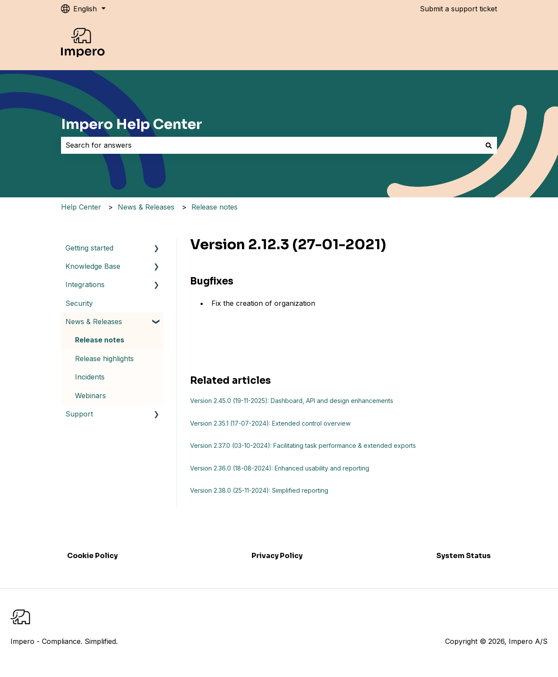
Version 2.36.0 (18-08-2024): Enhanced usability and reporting (279, 468)
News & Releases (146, 207)
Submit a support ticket (458, 8)
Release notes (214, 207)
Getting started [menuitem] (89, 248)
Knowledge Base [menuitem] (92, 266)
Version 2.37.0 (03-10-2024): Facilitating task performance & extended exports (303, 445)
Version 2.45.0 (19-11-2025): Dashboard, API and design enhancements (291, 400)
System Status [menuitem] (463, 555)
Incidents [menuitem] (90, 376)
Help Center (81, 207)
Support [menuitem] (79, 414)
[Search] (488, 145)
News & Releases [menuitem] (93, 321)
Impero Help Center (131, 124)
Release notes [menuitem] (99, 339)
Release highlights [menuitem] (104, 358)
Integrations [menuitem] (85, 284)
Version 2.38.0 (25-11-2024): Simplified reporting (259, 490)
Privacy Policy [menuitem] (277, 555)
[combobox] (270, 145)
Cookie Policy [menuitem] (92, 555)
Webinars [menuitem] (90, 395)
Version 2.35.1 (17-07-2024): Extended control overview (270, 423)
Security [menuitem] (79, 303)
